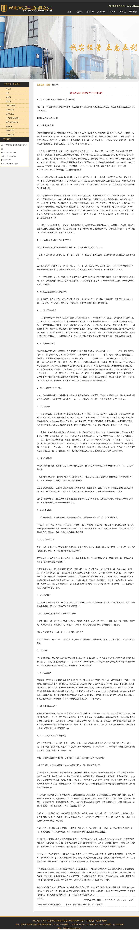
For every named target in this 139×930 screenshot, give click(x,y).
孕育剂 (8, 97)
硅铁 (7, 93)
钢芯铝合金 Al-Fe (12, 122)
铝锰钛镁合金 (11, 105)
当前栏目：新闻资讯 (11, 84)
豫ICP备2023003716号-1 (75, 921)
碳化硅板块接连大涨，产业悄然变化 (88, 905)
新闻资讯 (55, 85)
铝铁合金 (9, 126)
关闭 (132, 900)
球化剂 (8, 101)
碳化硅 (8, 89)
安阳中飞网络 (101, 921)
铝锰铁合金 (10, 135)
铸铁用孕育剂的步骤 (52, 905)
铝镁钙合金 (10, 114)
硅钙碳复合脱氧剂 (12, 118)
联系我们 (7, 139)
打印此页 (121, 900)
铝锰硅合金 (10, 130)
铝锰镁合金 (10, 110)
